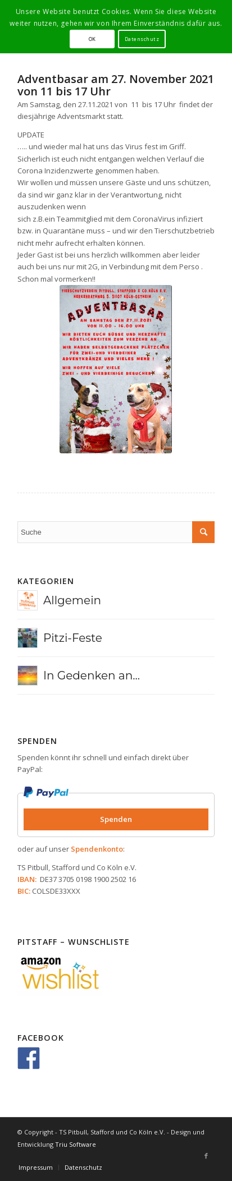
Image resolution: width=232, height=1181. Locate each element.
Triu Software (75, 1144)
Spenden (116, 819)
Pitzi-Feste (72, 638)
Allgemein (72, 600)
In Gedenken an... (91, 675)
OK (92, 39)
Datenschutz (142, 39)
